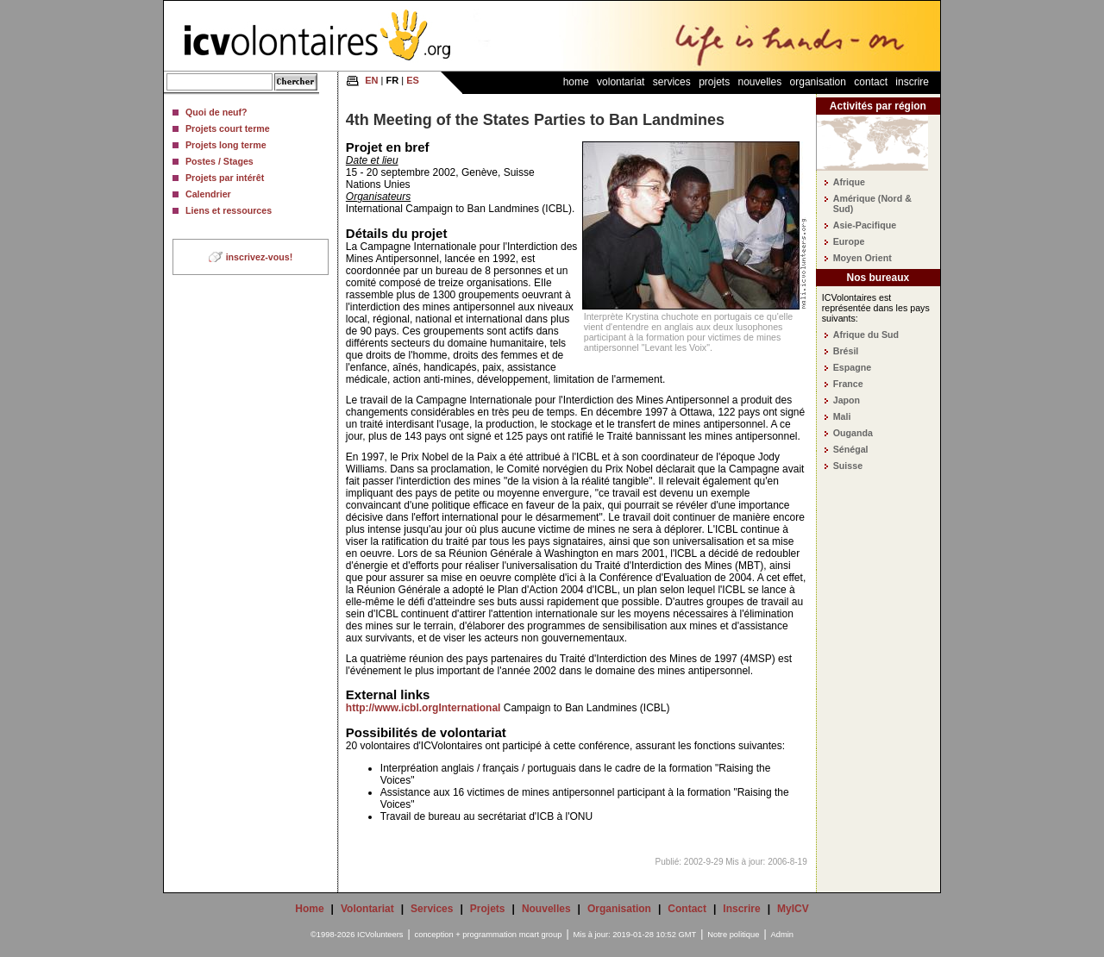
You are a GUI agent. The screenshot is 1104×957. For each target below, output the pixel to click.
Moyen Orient (862, 258)
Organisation (818, 82)
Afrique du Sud (866, 334)
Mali (842, 416)
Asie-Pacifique (864, 225)
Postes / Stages (219, 161)
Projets (714, 82)
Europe (849, 241)
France (848, 383)
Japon (846, 400)
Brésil (846, 351)
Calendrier (208, 194)
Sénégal (851, 449)
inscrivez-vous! (259, 257)
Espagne (852, 367)
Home (576, 82)
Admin (782, 934)
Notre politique (733, 934)
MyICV (793, 909)
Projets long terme (226, 145)
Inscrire (912, 82)
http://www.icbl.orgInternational (423, 708)
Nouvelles (760, 82)
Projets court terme (227, 128)
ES (412, 80)
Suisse (847, 465)
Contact (871, 82)
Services (672, 82)
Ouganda (853, 433)
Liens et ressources (228, 210)
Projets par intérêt (224, 177)
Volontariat (620, 82)
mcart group (540, 934)
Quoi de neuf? (216, 112)
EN (371, 80)
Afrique (849, 182)
